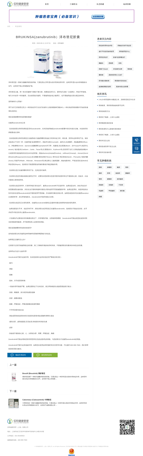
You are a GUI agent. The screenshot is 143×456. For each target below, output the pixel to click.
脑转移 (101, 75)
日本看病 (85, 446)
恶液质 (111, 63)
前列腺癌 (120, 179)
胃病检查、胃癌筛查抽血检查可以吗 (111, 105)
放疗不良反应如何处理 (106, 51)
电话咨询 (137, 143)
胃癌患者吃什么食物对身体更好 (110, 129)
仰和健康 (61, 43)
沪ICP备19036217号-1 (71, 446)
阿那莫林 (90, 446)
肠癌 (100, 173)
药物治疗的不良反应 (124, 45)
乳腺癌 (101, 191)
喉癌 (118, 167)
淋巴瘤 (122, 191)
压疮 (120, 63)
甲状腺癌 (112, 191)
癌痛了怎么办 (103, 69)
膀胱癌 (109, 179)
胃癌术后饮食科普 (105, 152)
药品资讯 (18, 26)
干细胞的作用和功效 (103, 446)
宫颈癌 (111, 185)
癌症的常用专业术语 (105, 45)
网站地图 (80, 446)
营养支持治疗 (103, 57)
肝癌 (108, 173)
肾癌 (100, 179)
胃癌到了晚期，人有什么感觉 (109, 117)
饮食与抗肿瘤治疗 (119, 57)
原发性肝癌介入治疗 (115, 75)
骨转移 (129, 69)
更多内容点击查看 (122, 86)
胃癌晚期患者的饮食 (106, 123)
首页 (8, 26)
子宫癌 (121, 185)
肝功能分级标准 (104, 81)
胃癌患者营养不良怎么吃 (107, 146)
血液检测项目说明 (105, 86)
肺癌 (100, 167)
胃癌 (126, 167)
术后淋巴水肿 (117, 69)
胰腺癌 (127, 173)
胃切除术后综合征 (121, 81)
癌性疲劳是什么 (124, 51)
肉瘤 (100, 196)
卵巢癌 (101, 185)
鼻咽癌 (109, 167)
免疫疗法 (95, 446)
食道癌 (118, 173)
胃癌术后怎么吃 (104, 140)
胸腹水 (101, 63)
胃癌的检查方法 (104, 111)
